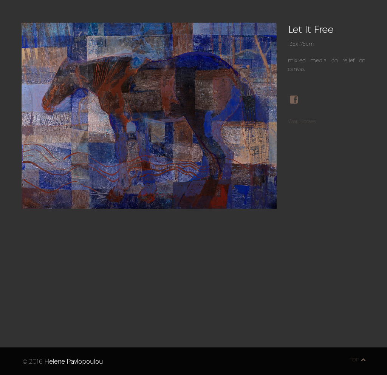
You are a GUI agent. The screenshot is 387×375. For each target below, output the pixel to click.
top (357, 359)
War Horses (302, 121)
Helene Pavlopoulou (73, 361)
